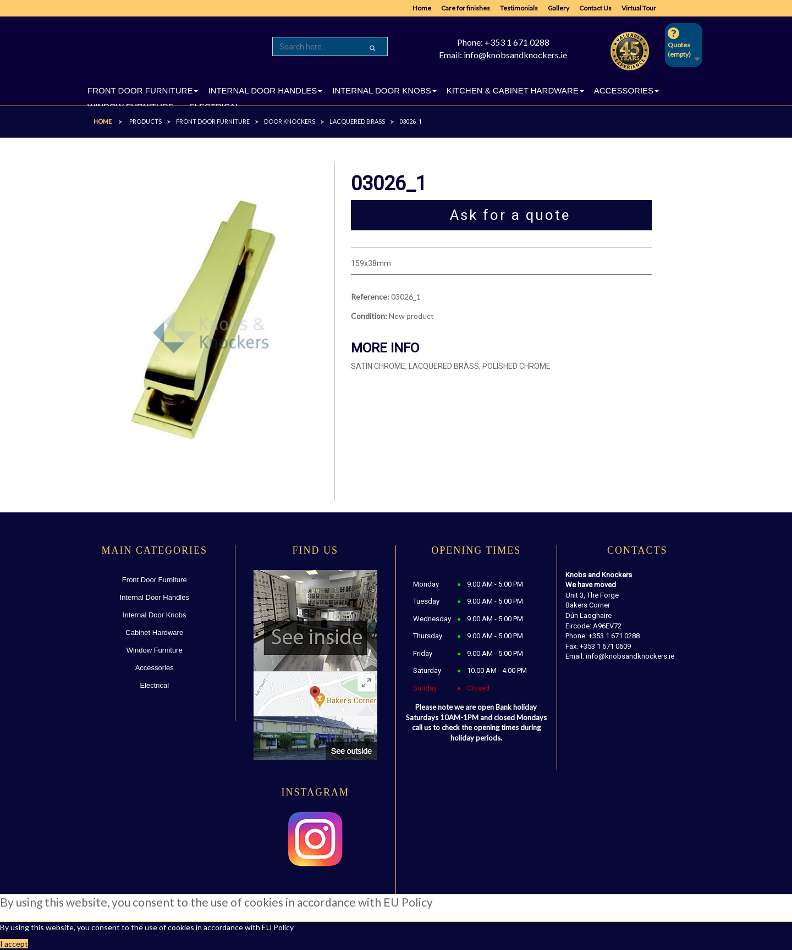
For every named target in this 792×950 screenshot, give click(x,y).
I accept (14, 943)
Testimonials (519, 8)
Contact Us (595, 8)
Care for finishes (465, 8)
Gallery (558, 8)
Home (422, 8)
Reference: (370, 296)
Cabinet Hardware (154, 632)
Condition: (369, 316)
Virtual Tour (639, 8)
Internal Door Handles (154, 597)
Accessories (154, 668)
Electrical (154, 685)
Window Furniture (155, 650)
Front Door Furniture (154, 580)
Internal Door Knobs (154, 615)
